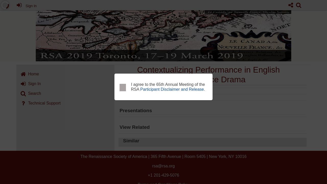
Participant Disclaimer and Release (172, 89)
